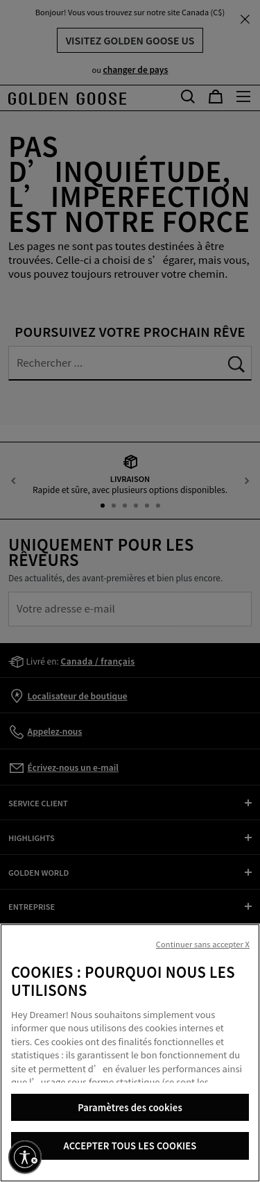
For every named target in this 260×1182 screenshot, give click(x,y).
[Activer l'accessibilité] (25, 1157)
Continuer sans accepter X (203, 943)
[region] (130, 1053)
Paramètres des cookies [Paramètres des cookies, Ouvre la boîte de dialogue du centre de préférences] (130, 1107)
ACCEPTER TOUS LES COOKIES (130, 1145)
